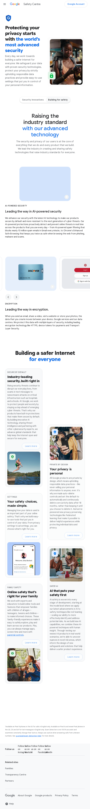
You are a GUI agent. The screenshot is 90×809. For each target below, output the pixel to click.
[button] (79, 82)
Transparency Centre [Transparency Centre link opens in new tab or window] (15, 774)
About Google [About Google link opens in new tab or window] (25, 795)
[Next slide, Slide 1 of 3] (16, 297)
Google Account (75, 4)
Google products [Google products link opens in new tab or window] (43, 795)
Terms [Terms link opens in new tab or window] (75, 795)
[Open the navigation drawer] (5, 4)
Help (9, 803)
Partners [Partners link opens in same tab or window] (9, 781)
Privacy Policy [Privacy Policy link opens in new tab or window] (62, 795)
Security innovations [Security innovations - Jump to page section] (33, 100)
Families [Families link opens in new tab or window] (9, 768)
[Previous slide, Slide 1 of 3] (8, 297)
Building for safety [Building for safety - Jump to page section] (58, 100)
